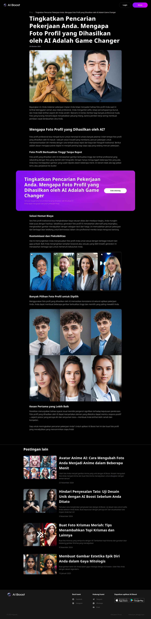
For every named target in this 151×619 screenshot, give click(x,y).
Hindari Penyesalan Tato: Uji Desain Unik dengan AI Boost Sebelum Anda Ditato (90, 496)
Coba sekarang (115, 191)
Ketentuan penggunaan (136, 615)
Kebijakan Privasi (116, 615)
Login (125, 5)
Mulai (140, 5)
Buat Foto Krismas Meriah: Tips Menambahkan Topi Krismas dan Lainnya (86, 530)
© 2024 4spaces (12, 615)
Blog (31, 12)
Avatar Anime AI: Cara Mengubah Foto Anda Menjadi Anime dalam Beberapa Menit (91, 463)
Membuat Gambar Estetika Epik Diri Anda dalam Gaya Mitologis (89, 558)
